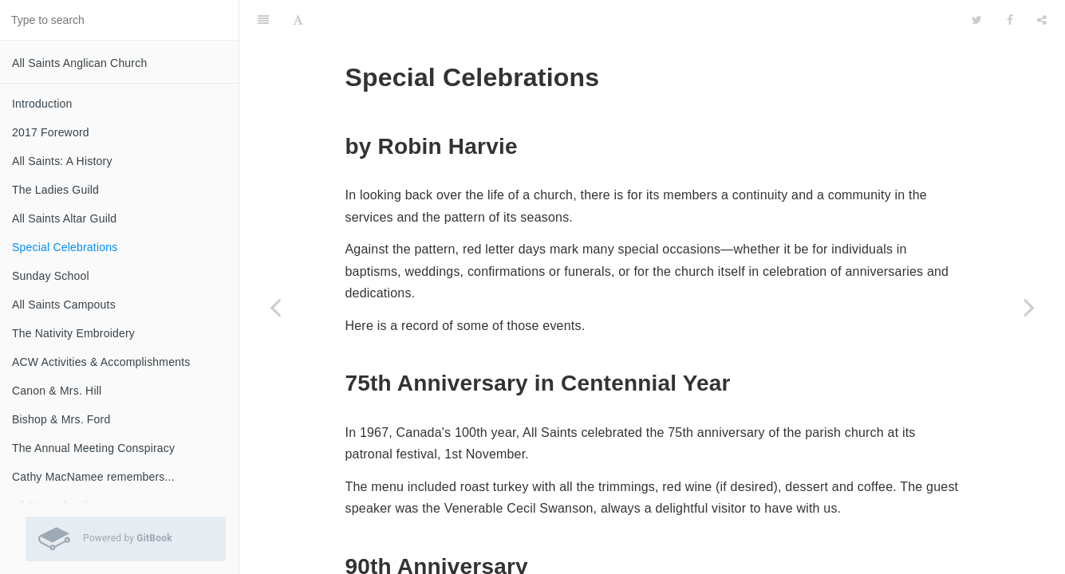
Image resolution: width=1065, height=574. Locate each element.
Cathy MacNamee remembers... (93, 476)
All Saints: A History (62, 161)
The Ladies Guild (55, 189)
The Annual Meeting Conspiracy (93, 448)
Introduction (42, 103)
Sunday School (50, 275)
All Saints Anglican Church (79, 63)
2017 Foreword (50, 132)
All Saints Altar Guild (64, 218)
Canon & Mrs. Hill (56, 390)
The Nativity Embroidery (73, 333)
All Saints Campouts (64, 304)
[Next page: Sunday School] (1029, 307)
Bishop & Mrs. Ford (61, 419)
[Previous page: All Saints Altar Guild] (275, 307)
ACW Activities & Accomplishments (101, 362)
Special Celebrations (64, 247)
